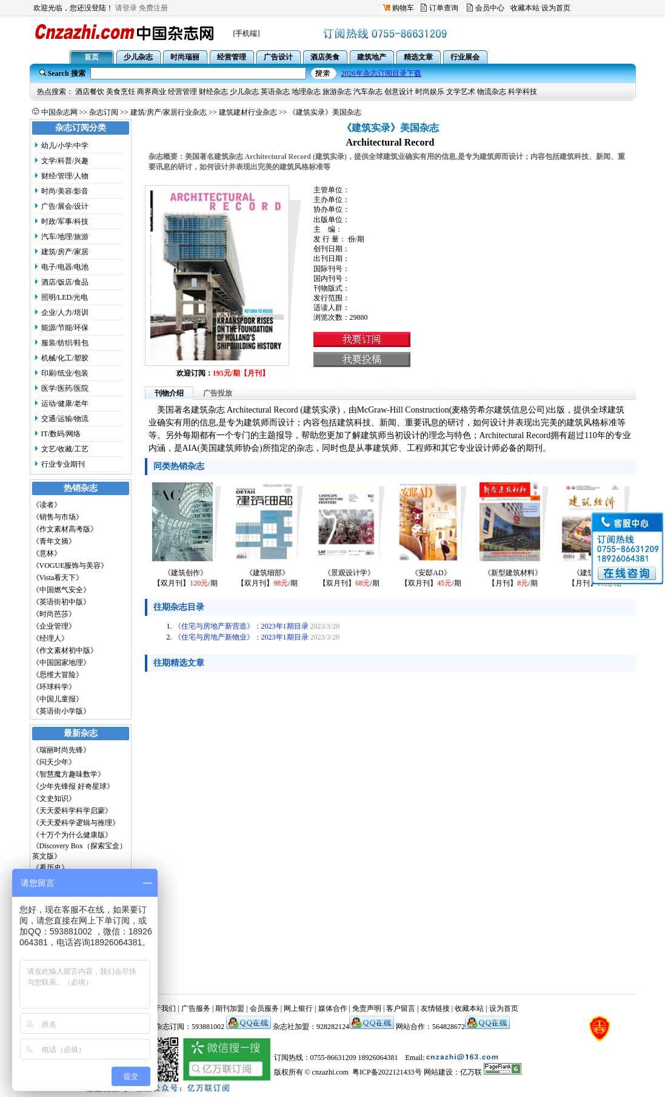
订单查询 (443, 8)
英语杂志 (275, 91)
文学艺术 (460, 91)
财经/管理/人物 (65, 176)
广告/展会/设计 (65, 206)
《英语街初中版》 (61, 602)
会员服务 (264, 1008)
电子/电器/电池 (65, 267)
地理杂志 (306, 91)
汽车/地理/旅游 (65, 236)
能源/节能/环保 (65, 327)
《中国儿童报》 (57, 699)
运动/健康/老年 (65, 403)
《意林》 (46, 553)
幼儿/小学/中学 (65, 145)
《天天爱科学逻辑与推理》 (75, 823)
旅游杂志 (337, 91)
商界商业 (151, 91)
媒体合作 (332, 1008)
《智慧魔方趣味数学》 (68, 774)
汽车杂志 (368, 91)
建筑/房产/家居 (65, 252)
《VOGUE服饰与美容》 (70, 565)
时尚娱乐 (429, 91)
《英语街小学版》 (61, 711)
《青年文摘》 (54, 541)
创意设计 (398, 91)
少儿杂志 (244, 91)
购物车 (403, 8)
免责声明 (366, 1008)
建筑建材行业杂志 (248, 112)
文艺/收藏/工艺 (65, 449)
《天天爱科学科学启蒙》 (72, 810)
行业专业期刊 (63, 464)
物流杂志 (491, 91)
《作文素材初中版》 (65, 650)
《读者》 (46, 505)
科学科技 (522, 91)
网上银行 (298, 1008)
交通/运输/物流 (65, 418)
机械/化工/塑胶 (65, 358)
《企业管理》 (54, 626)
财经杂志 (213, 91)
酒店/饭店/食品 (65, 282)
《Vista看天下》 (58, 577)
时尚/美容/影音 (65, 191)
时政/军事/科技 (65, 221)
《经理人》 (50, 638)
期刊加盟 (229, 1008)
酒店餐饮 (89, 91)
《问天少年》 (54, 762)
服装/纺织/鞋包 (65, 343)
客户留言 (400, 1008)
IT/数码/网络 (61, 434)
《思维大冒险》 (57, 674)
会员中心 (489, 8)
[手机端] (246, 33)
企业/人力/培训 (65, 312)
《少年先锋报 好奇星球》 (73, 786)
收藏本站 (525, 8)
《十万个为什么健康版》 (72, 835)
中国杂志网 (59, 112)
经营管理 (182, 91)
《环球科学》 (54, 687)
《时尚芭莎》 (54, 614)
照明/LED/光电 (65, 297)
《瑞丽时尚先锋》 (61, 750)
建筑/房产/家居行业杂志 (168, 112)
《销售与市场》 (57, 517)
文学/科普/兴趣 (65, 161)
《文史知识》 (54, 798)
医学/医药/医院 (65, 388)
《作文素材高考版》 (65, 529)
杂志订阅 (103, 112)
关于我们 (161, 1008)
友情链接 (435, 1008)
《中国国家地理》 (61, 662)
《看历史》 (50, 867)
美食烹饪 (120, 91)
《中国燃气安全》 (61, 590)
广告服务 (195, 1008)
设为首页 (555, 8)
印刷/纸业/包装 (65, 373)
